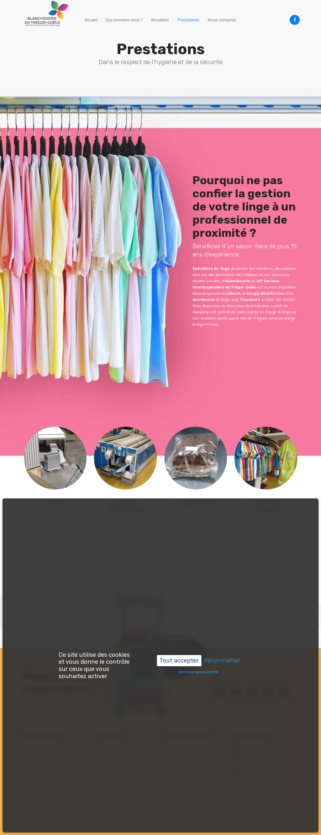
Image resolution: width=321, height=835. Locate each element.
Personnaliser (222, 637)
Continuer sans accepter (198, 649)
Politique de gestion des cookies (262, 809)
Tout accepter (179, 637)
